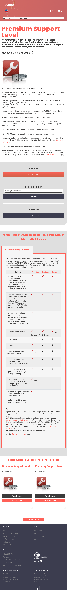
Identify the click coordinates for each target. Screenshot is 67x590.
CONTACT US (33, 215)
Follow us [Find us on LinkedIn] (38, 561)
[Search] (15, 11)
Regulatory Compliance (12, 565)
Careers (6, 557)
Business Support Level (16, 466)
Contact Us (37, 581)
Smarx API (7, 545)
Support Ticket (39, 536)
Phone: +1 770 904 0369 (41, 579)
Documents (38, 534)
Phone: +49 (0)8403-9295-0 (11, 579)
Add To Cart (17, 500)
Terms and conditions (11, 560)
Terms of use (8, 563)
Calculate (33, 196)
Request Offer (50, 500)
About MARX (8, 554)
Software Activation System (13, 539)
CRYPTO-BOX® (9, 536)
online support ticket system (17, 420)
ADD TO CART (33, 174)
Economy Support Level (49, 466)
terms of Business (51, 154)
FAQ (35, 539)
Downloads (38, 531)
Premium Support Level (18, 18)
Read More (17, 496)
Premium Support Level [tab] (17, 249)
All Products (33, 519)
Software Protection (10, 531)
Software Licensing (10, 534)
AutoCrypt (7, 542)
